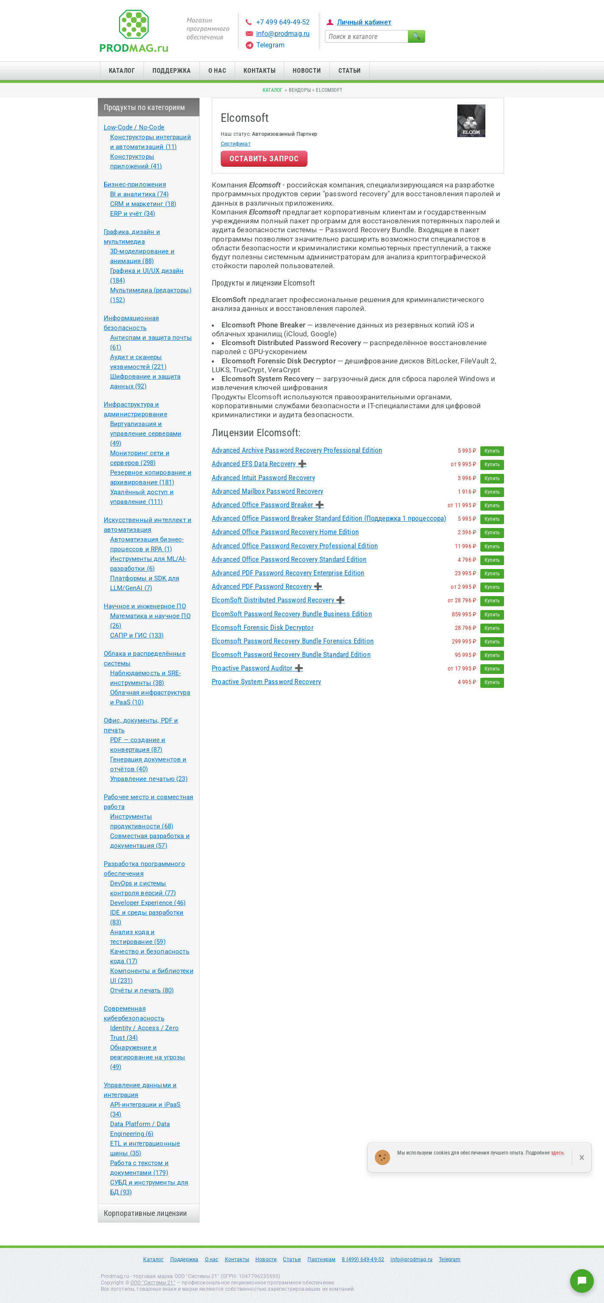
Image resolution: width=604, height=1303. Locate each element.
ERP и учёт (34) (132, 213)
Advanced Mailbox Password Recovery (267, 491)
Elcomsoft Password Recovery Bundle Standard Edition (291, 654)
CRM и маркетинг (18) (143, 204)
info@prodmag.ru (283, 34)
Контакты (259, 70)
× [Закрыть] (582, 1157)
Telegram (270, 45)
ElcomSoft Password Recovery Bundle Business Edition (292, 614)
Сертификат (236, 144)
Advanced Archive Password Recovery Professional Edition (297, 450)
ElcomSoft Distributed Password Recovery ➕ (278, 600)
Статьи (349, 70)
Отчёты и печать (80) (142, 990)
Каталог (122, 70)
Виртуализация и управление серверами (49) (145, 433)
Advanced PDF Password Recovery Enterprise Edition (288, 573)
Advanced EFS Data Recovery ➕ (259, 463)
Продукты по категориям (145, 107)
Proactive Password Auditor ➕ (257, 668)
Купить (492, 451)
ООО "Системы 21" (152, 1283)
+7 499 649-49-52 (283, 22)
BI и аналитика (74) (139, 194)
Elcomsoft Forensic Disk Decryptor (262, 627)
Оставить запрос (264, 158)
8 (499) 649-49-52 (363, 1259)
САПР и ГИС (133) (137, 635)
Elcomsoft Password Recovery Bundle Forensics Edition (293, 641)
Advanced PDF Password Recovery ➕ (267, 586)
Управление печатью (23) (149, 779)
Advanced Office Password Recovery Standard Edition (289, 559)
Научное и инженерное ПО (145, 606)
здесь (557, 1153)
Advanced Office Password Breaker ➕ (268, 504)
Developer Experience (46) (148, 903)
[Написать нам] (582, 1281)
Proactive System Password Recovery (266, 681)
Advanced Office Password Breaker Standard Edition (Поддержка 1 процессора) (329, 518)
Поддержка (171, 70)
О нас (217, 70)
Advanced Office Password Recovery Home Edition (285, 532)
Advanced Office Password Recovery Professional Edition (295, 546)
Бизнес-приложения (135, 184)
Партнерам (322, 1259)
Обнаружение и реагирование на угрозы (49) (148, 1057)
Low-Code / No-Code (134, 127)
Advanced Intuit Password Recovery (263, 477)
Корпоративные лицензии (145, 1213)
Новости (307, 70)
